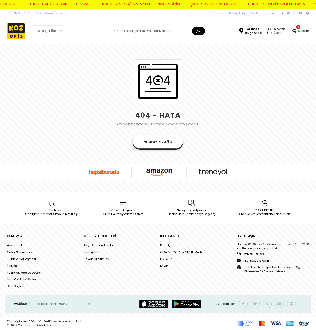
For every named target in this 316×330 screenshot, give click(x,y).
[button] (300, 31)
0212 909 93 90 (250, 254)
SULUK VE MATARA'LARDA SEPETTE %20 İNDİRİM (131, 4)
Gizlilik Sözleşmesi (20, 252)
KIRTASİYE (166, 259)
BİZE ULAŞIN (246, 236)
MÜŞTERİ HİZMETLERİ (100, 236)
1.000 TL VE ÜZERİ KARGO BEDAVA (51, 4)
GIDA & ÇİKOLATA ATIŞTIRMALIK (181, 252)
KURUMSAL (15, 236)
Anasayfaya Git (158, 141)
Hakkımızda (15, 245)
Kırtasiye (166, 245)
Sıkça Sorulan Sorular (99, 245)
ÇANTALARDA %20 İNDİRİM (205, 4)
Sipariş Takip (237, 13)
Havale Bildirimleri (96, 259)
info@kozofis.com (253, 260)
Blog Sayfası (15, 286)
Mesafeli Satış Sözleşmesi (25, 279)
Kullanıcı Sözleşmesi (21, 259)
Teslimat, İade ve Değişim (25, 273)
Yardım (255, 13)
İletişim (269, 13)
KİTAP (164, 266)
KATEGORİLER (171, 236)
